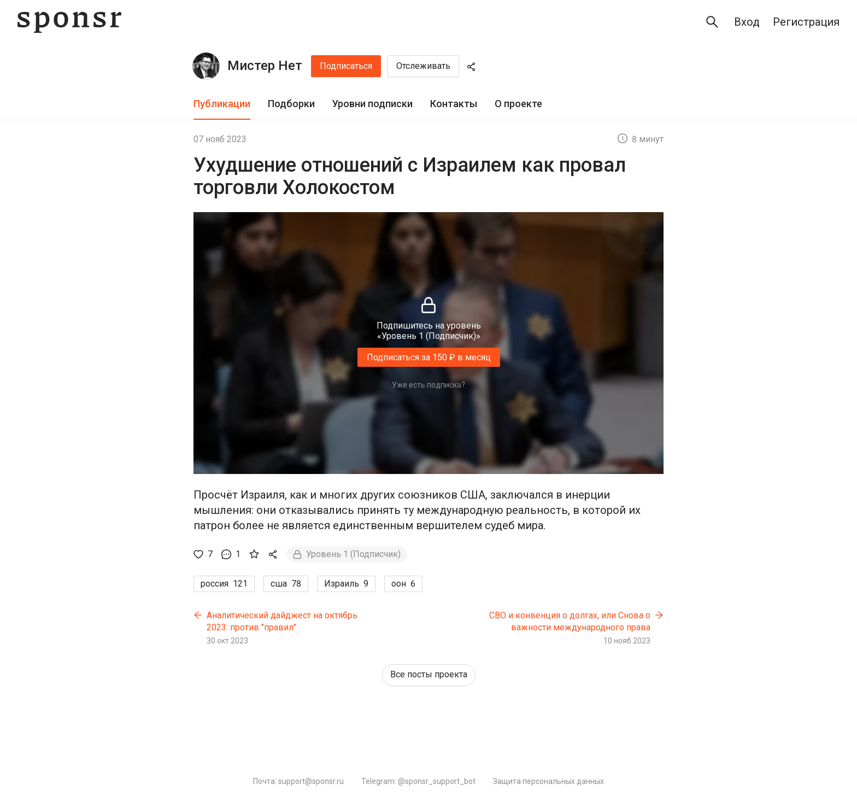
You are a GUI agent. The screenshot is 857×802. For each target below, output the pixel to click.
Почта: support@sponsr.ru (298, 781)
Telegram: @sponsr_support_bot (418, 781)
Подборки (291, 103)
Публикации (221, 103)
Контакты (453, 103)
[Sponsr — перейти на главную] (69, 22)
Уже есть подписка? (428, 384)
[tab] (221, 104)
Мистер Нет (264, 65)
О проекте (518, 103)
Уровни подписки (372, 103)
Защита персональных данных (548, 781)
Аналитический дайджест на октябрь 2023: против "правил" (282, 621)
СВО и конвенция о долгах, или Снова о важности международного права (569, 621)
